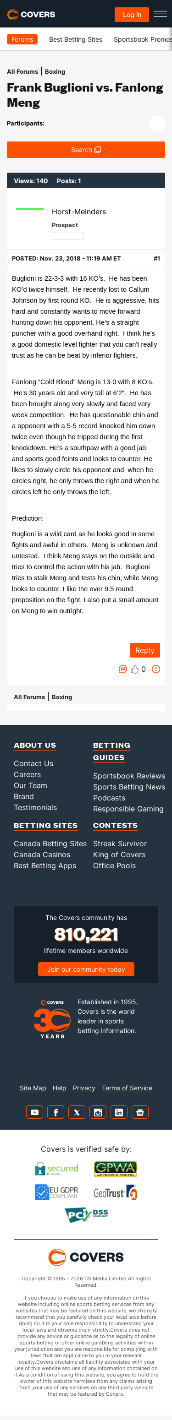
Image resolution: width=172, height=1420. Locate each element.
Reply (145, 650)
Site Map (33, 1088)
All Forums (22, 71)
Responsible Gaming (128, 808)
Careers (27, 774)
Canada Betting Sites (50, 843)
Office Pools (114, 865)
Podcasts (109, 797)
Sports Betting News (129, 786)
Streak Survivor (120, 843)
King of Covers (119, 854)
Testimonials (35, 807)
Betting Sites (46, 825)
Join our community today (86, 969)
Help (60, 1088)
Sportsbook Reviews (129, 775)
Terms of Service (127, 1088)
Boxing (55, 71)
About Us (35, 745)
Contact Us (33, 763)
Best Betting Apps (45, 865)
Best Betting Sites (75, 39)
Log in (132, 14)
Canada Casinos (42, 854)
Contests (115, 825)
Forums (22, 39)
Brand (24, 796)
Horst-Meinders (79, 211)
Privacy (84, 1088)
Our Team (30, 785)
